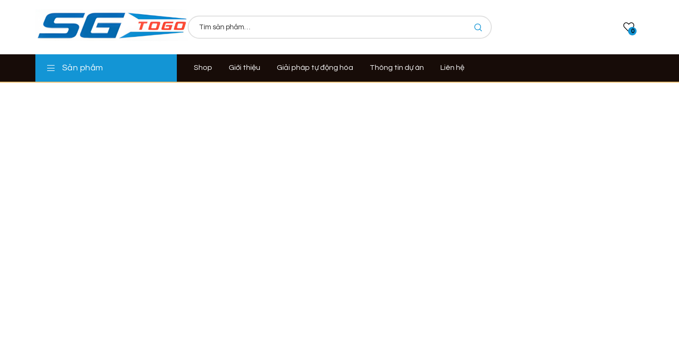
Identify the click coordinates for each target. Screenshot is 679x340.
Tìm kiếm (478, 27)
